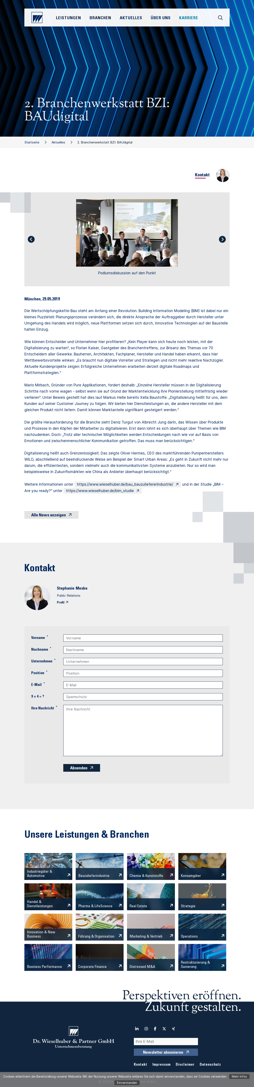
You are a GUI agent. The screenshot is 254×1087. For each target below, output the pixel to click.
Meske (81, 589)
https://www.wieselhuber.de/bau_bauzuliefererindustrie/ (125, 484)
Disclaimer (185, 1065)
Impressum (161, 1065)
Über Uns (161, 18)
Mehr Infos (239, 1076)
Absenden (78, 768)
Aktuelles (58, 142)
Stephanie (65, 589)
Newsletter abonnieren (163, 1053)
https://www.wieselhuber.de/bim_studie (100, 491)
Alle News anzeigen (48, 515)
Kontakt (140, 1065)
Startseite (31, 142)
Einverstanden (127, 1082)
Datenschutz (210, 1065)
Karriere (188, 18)
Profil (60, 602)
